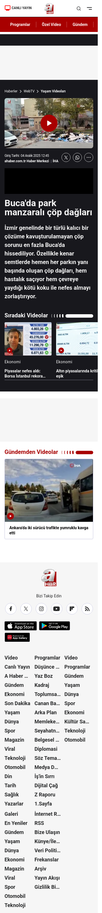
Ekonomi (15, 694)
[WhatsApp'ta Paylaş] (77, 157)
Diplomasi (46, 749)
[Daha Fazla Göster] (88, 157)
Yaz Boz (44, 676)
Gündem (14, 685)
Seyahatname (49, 731)
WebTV (29, 91)
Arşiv (40, 869)
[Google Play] (54, 625)
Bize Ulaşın (47, 832)
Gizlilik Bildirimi (49, 887)
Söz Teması (48, 758)
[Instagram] (41, 608)
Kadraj (42, 685)
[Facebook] (10, 608)
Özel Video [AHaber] (51, 24)
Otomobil (15, 767)
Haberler (11, 91)
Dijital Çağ (46, 785)
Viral (10, 749)
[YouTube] (56, 608)
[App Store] (21, 625)
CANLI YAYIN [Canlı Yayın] (18, 8)
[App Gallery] (17, 637)
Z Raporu (45, 795)
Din (8, 776)
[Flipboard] (72, 608)
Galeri (11, 814)
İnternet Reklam (49, 814)
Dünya (12, 722)
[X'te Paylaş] (66, 157)
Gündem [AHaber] (80, 24)
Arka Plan (46, 712)
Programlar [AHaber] (20, 24)
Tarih (10, 785)
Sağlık (12, 795)
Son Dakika (17, 703)
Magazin (14, 740)
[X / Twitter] (26, 608)
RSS (39, 823)
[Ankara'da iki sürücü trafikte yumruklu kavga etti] (49, 499)
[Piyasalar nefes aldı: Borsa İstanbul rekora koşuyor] (28, 350)
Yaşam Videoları (53, 91)
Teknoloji (15, 758)
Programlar (47, 658)
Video (11, 658)
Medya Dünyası (49, 767)
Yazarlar (14, 804)
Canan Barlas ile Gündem (49, 703)
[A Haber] (49, 8)
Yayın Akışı (47, 878)
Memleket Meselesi (49, 722)
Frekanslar (47, 860)
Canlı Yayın (17, 667)
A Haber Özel (19, 676)
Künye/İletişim (49, 841)
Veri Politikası (49, 850)
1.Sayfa (43, 804)
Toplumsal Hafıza (49, 694)
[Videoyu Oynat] (49, 123)
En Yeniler (16, 823)
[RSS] (87, 608)
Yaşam (12, 712)
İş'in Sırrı (45, 776)
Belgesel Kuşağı (49, 740)
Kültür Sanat (78, 722)
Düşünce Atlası (49, 667)
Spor (10, 731)
